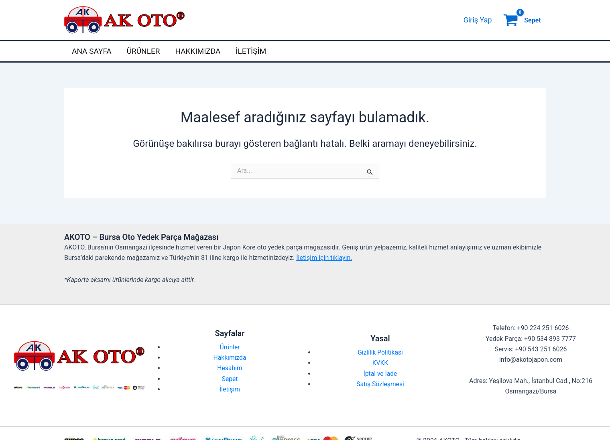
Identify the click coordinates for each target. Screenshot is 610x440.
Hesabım (230, 368)
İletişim (251, 51)
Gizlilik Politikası (380, 352)
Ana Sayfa (92, 51)
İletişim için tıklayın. (324, 258)
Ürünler (143, 51)
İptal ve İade (380, 373)
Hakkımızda (197, 51)
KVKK (380, 363)
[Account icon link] (478, 20)
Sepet (230, 379)
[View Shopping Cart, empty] (523, 20)
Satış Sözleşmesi (380, 384)
